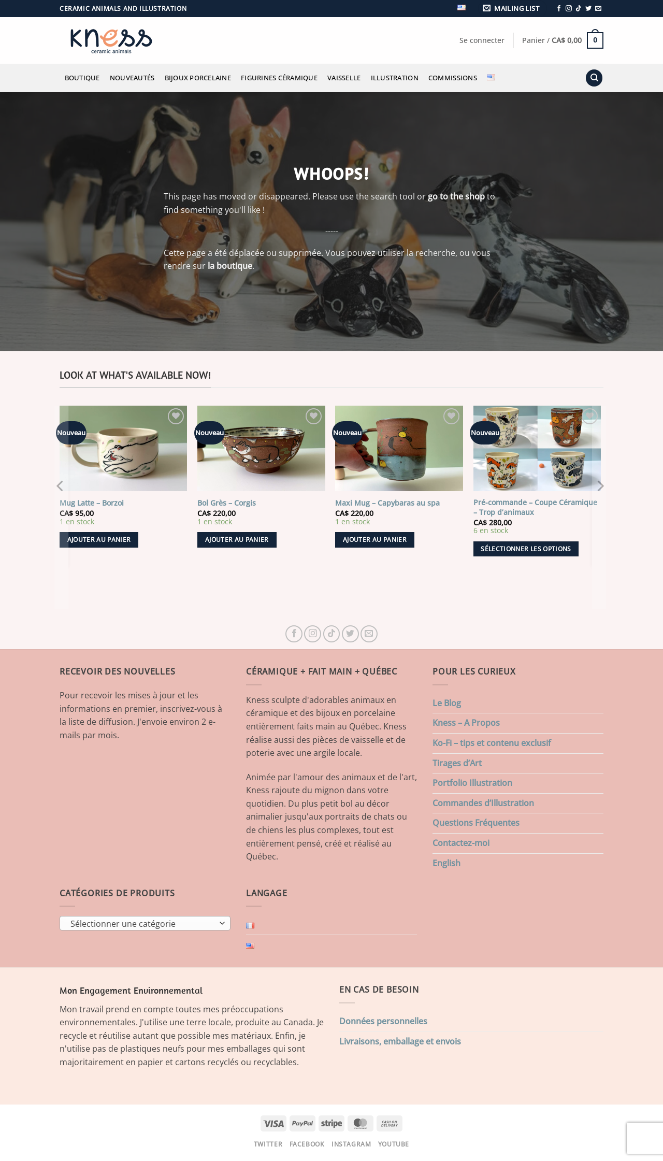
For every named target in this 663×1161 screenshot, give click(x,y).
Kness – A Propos (466, 722)
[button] (512, 8)
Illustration (395, 77)
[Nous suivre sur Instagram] (569, 8)
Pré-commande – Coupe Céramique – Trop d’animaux (535, 507)
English (446, 863)
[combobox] (145, 923)
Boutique (82, 77)
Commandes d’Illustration (483, 803)
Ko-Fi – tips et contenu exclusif (492, 743)
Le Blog (447, 703)
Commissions (452, 77)
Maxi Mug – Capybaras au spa (387, 503)
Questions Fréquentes (476, 822)
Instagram (351, 1144)
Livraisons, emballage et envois (400, 1041)
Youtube (393, 1144)
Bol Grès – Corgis (226, 503)
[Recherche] (594, 78)
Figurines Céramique (279, 77)
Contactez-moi (461, 843)
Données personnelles (383, 1021)
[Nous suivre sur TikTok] (578, 8)
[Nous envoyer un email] (598, 8)
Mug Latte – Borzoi (92, 503)
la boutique (230, 265)
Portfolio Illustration (472, 783)
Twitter (268, 1144)
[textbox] (142, 923)
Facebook (307, 1144)
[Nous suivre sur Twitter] (588, 8)
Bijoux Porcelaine (198, 77)
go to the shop (456, 196)
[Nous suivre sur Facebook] (559, 8)
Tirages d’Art (457, 763)
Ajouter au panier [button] (99, 539)
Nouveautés (132, 77)
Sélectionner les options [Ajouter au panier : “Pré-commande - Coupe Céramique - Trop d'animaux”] (526, 549)
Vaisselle (344, 77)
